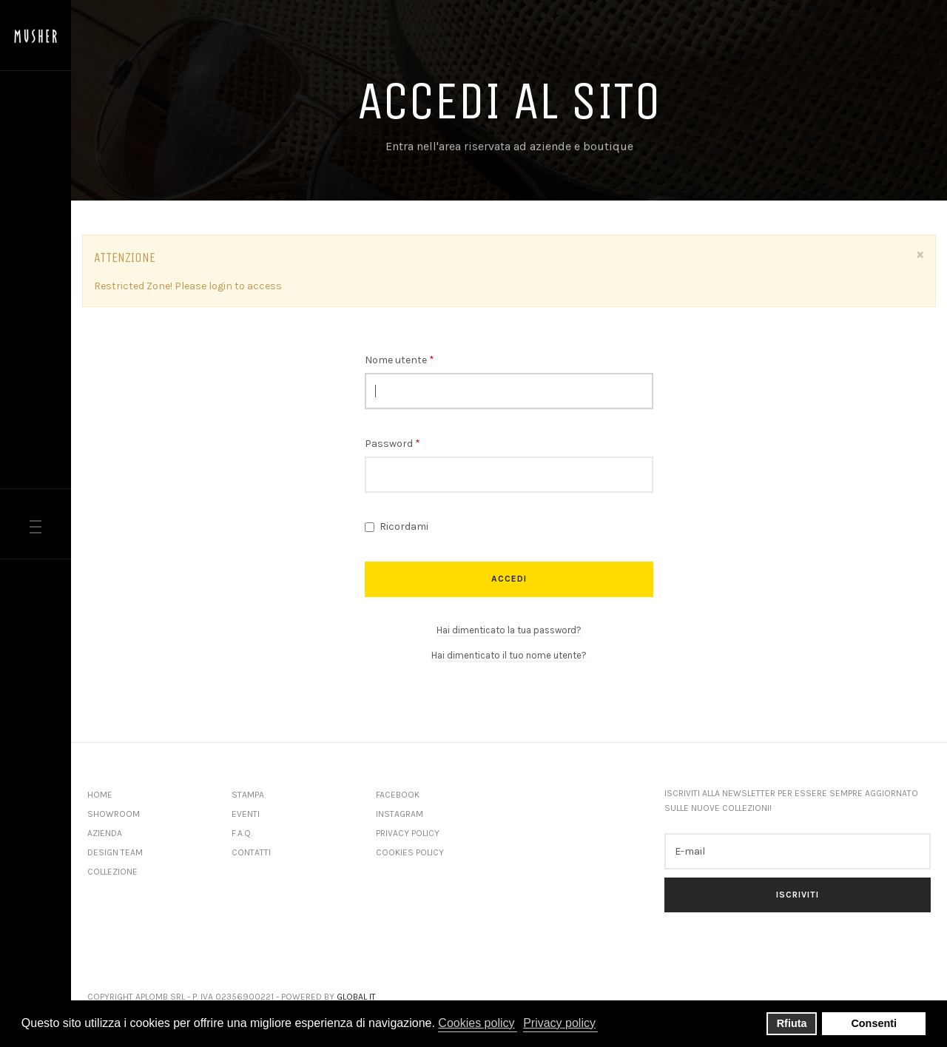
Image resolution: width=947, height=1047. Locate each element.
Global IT (356, 997)
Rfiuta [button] (792, 1023)
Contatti (251, 852)
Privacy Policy (407, 833)
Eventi (246, 814)
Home (99, 795)
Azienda (104, 833)
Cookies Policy (410, 852)
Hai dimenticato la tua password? (509, 630)
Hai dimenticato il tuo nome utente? (509, 655)
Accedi (509, 578)
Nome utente (399, 360)
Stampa (248, 795)
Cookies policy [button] (476, 1023)
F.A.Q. (242, 833)
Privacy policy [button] (559, 1023)
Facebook (397, 795)
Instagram (399, 814)
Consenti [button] (874, 1023)
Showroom (113, 814)
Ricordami (396, 526)
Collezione (112, 871)
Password (392, 443)
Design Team (115, 852)
